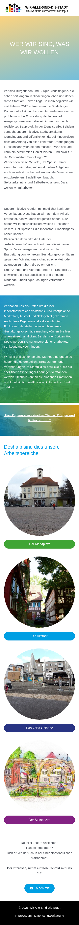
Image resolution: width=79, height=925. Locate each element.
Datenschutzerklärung (49, 915)
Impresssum (23, 915)
